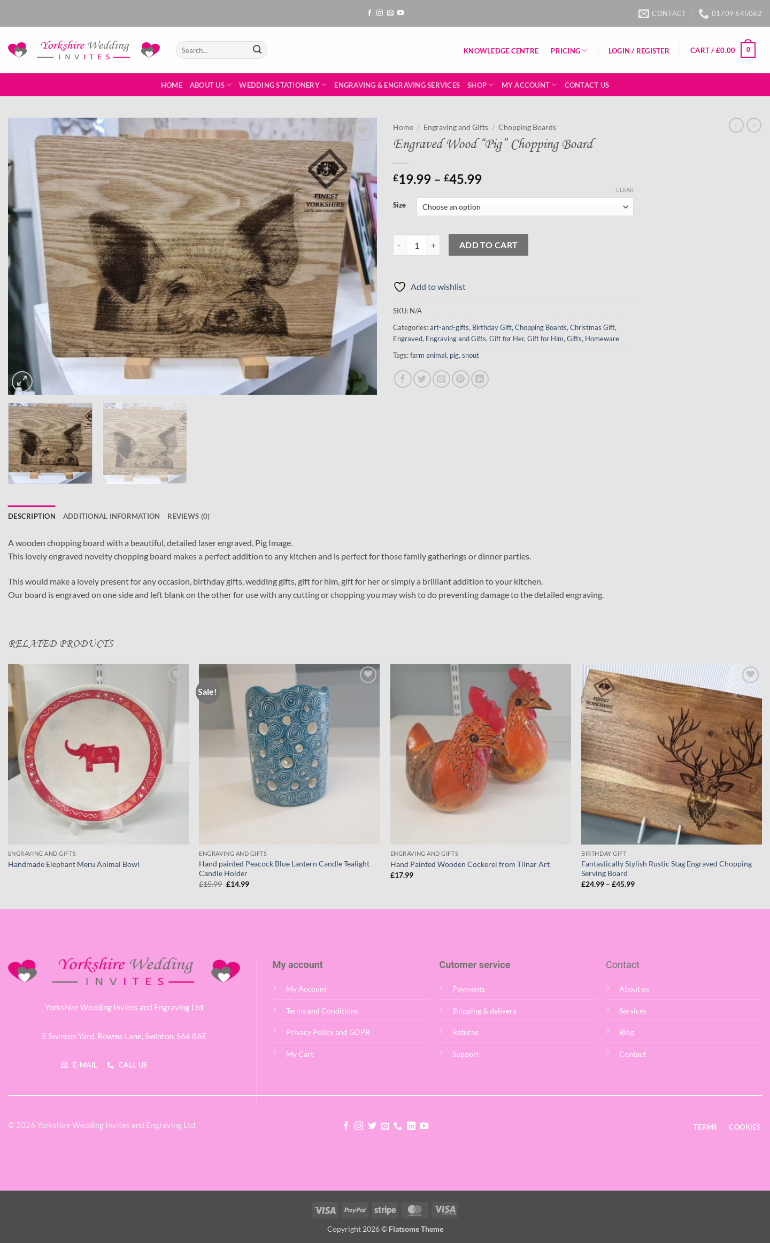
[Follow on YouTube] (400, 13)
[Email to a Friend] (441, 379)
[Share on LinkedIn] (480, 379)
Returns (465, 1032)
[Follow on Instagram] (379, 13)
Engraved (407, 338)
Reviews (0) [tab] (188, 516)
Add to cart (488, 245)
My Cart (299, 1053)
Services (632, 1010)
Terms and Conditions (322, 1010)
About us (634, 988)
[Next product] (736, 125)
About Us (211, 85)
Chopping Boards (527, 127)
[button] (638, 50)
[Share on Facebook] (403, 379)
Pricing (569, 50)
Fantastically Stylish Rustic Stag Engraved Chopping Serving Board (666, 868)
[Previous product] (753, 125)
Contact (632, 1053)
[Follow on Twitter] (371, 1126)
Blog (626, 1032)
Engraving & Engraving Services (397, 85)
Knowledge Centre (501, 51)
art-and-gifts (449, 327)
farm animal (428, 355)
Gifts (574, 338)
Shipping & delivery (484, 1010)
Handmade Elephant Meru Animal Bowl (74, 864)
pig (454, 355)
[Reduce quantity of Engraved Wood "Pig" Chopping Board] (399, 245)
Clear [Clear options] (624, 189)
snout (470, 355)
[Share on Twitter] (422, 379)
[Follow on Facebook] (369, 13)
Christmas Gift (592, 327)
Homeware (602, 338)
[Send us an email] (390, 13)
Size (399, 205)
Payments (468, 988)
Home (171, 85)
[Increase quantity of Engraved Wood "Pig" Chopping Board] (433, 245)
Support (465, 1053)
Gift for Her (506, 338)
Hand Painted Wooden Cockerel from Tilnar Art (470, 864)
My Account (529, 85)
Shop (480, 85)
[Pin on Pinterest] (460, 379)
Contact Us (587, 85)
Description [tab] (32, 516)
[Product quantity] (416, 245)
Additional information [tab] (111, 516)
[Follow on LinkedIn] (411, 1126)
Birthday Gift (492, 327)
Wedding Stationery (283, 85)
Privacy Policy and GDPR (328, 1032)
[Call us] (398, 1126)
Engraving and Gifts (456, 127)
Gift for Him (545, 338)
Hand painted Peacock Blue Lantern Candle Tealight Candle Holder (284, 868)
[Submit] (257, 50)
